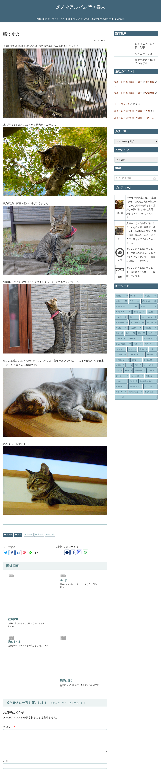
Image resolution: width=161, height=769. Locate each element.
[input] (136, 178)
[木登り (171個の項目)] (121, 301)
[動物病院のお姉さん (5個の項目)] (147, 381)
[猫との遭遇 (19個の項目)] (150, 338)
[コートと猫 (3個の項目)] (136, 397)
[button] (154, 179)
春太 (18, 534)
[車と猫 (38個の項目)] (121, 328)
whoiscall (149, 93)
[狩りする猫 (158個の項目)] (149, 301)
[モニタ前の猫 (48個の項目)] (136, 322)
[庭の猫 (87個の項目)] (148, 306)
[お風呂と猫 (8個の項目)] (150, 360)
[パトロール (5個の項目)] (121, 386)
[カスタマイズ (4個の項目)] (150, 386)
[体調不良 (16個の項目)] (150, 344)
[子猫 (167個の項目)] (134, 301)
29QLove (149, 118)
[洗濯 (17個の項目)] (137, 344)
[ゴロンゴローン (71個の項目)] (123, 312)
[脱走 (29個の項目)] (119, 333)
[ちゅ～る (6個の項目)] (151, 370)
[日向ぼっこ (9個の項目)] (122, 360)
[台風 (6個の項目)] (118, 370)
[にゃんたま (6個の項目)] (121, 381)
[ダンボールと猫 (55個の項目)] (148, 317)
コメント (9, 627)
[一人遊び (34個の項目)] (135, 328)
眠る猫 (39, 534)
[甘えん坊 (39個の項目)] (151, 322)
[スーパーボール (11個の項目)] (136, 354)
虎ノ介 (8, 534)
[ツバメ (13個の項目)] (132, 349)
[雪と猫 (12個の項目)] (143, 349)
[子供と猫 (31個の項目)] (150, 328)
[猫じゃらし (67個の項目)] (139, 312)
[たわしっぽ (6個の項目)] (137, 376)
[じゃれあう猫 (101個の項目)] (127, 306)
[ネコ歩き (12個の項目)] (121, 354)
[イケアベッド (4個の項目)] (135, 386)
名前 (5, 660)
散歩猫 (29, 534)
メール (7, 675)
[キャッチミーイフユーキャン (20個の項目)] (128, 338)
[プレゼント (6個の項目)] (122, 376)
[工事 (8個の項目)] (137, 365)
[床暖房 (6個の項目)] (128, 370)
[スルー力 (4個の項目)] (121, 392)
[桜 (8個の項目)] (129, 365)
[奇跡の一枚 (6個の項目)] (139, 370)
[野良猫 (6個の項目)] (133, 381)
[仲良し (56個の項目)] (133, 317)
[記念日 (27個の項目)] (151, 333)
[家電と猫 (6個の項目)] (151, 376)
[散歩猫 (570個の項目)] (121, 296)
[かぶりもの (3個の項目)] (150, 392)
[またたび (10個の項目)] (151, 354)
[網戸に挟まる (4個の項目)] (135, 392)
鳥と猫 (50, 534)
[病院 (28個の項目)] (141, 333)
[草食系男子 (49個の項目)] (121, 322)
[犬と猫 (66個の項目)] (152, 312)
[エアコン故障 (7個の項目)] (149, 365)
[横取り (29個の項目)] (130, 333)
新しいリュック (122, 104)
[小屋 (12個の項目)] (153, 349)
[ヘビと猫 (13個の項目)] (120, 349)
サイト (7, 690)
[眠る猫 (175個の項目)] (136, 296)
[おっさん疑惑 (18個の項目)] (123, 344)
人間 (147, 111)
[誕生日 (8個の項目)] (120, 365)
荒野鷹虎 (149, 82)
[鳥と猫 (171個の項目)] (150, 296)
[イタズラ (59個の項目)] (121, 317)
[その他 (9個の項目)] (136, 360)
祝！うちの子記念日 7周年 (128, 82)
